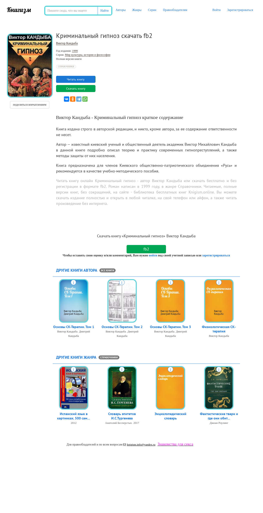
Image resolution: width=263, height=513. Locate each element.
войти (153, 255)
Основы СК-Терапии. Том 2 (122, 327)
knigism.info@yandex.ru (139, 444)
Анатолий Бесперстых (118, 424)
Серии (152, 10)
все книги (107, 270)
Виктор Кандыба (67, 43)
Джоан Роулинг (219, 424)
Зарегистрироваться (240, 10)
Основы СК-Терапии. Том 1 (73, 327)
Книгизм (19, 10)
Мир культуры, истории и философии (87, 54)
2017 (136, 424)
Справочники (66, 66)
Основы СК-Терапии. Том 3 (170, 327)
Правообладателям (175, 10)
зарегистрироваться (216, 255)
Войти (216, 10)
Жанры (136, 10)
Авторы (121, 10)
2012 (73, 424)
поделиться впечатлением (29, 104)
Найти (105, 10)
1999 (75, 50)
